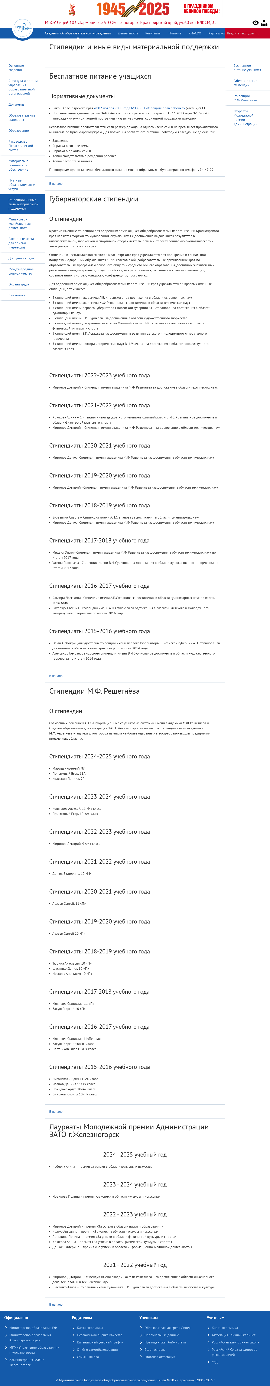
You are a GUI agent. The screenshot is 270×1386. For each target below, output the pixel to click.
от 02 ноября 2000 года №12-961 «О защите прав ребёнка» (139, 108)
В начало (56, 183)
